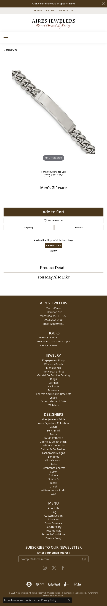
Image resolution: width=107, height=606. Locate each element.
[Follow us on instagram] (44, 568)
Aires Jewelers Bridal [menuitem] (53, 419)
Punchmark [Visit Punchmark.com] (93, 593)
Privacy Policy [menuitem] (54, 538)
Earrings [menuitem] (53, 382)
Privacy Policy (48, 600)
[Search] (38, 10)
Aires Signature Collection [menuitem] (53, 423)
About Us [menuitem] (53, 508)
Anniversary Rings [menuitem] (53, 371)
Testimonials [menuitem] (53, 530)
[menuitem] (29, 584)
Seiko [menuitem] (53, 471)
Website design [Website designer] (53, 593)
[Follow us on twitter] (54, 568)
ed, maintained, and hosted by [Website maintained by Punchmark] (74, 593)
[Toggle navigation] (5, 37)
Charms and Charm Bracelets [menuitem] (53, 394)
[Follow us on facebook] (63, 568)
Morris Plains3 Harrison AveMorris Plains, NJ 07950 (53, 316)
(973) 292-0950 (53, 175)
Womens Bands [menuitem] (53, 364)
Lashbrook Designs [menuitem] (53, 453)
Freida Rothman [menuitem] (53, 438)
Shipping (28, 227)
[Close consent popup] (69, 600)
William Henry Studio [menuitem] (53, 490)
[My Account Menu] (50, 10)
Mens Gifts (11, 49)
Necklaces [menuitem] (53, 386)
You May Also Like (53, 277)
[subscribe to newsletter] (83, 559)
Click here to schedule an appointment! (53, 3)
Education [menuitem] (53, 519)
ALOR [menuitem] (53, 426)
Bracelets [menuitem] (53, 390)
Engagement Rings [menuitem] (53, 360)
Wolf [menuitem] (53, 494)
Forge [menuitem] (53, 434)
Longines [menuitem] (53, 456)
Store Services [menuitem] (53, 523)
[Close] (103, 3)
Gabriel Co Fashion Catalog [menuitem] (53, 375)
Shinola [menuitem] (53, 475)
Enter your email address (53, 552)
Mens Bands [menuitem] (53, 367)
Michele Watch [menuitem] (53, 460)
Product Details (53, 267)
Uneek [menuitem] (53, 486)
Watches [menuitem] (53, 405)
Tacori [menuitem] (53, 482)
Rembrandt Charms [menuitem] (53, 468)
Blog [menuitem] (53, 512)
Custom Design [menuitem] (53, 515)
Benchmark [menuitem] (53, 430)
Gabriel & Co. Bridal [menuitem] (53, 445)
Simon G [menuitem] (54, 479)
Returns (79, 227)
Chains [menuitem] (53, 397)
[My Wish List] (66, 10)
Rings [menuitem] (53, 379)
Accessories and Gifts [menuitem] (53, 401)
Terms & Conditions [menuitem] (53, 534)
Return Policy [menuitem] (53, 527)
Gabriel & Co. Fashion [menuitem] (53, 449)
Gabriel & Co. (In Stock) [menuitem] (53, 441)
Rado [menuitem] (53, 464)
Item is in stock (53, 245)
